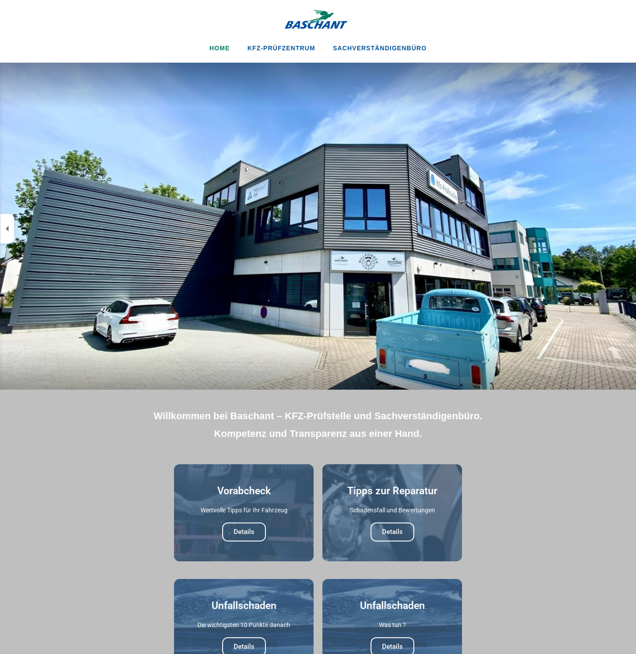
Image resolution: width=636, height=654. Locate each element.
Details (244, 532)
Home (219, 48)
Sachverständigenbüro (380, 48)
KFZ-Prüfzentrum (281, 48)
